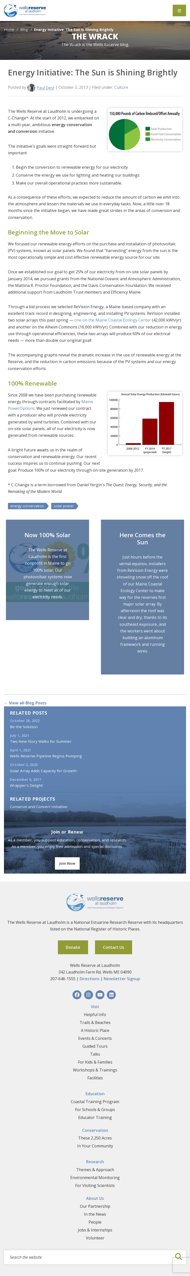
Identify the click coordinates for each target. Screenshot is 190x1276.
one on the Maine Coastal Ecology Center (113, 320)
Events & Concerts (95, 1038)
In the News (95, 1214)
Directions (89, 978)
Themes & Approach (95, 1169)
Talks (95, 1054)
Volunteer (95, 1238)
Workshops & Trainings (95, 1070)
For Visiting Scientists (95, 1185)
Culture (121, 87)
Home (9, 29)
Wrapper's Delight (26, 785)
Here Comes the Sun (142, 538)
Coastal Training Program (95, 1101)
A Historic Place (95, 1030)
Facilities (95, 1078)
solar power (63, 506)
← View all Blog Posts (25, 703)
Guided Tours (95, 1046)
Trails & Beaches (95, 1022)
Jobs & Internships (95, 1230)
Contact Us (113, 947)
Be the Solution (24, 726)
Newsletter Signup (122, 978)
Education (95, 1093)
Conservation (95, 1130)
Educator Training (95, 1117)
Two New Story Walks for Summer (40, 741)
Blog (24, 29)
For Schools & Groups (95, 1109)
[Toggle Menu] (179, 10)
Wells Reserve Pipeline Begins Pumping (46, 755)
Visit (95, 1006)
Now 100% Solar (47, 535)
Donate (73, 947)
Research (95, 1161)
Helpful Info (95, 1014)
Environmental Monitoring (95, 1177)
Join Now (67, 863)
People (95, 1222)
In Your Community (95, 1146)
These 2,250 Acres (95, 1138)
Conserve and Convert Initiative (38, 806)
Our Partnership (95, 1206)
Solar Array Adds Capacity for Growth (43, 770)
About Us (95, 1198)
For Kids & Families (95, 1062)
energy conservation (27, 506)
